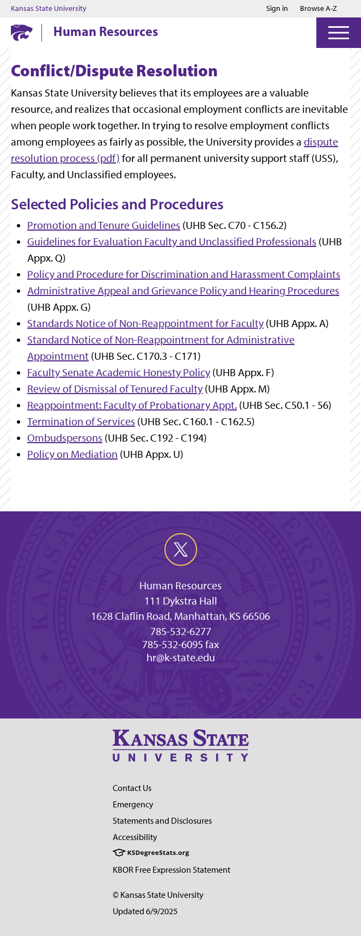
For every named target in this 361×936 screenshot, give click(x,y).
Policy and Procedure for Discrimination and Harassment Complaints (183, 274)
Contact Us (132, 788)
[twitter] (180, 549)
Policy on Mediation (72, 454)
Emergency (133, 804)
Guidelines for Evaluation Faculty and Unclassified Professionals (171, 241)
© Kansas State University (158, 895)
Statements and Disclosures (162, 821)
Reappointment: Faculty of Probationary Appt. (132, 405)
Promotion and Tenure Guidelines (103, 225)
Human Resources (105, 31)
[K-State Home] (22, 32)
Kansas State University (49, 8)
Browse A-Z (318, 8)
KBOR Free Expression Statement (171, 870)
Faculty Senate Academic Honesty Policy (118, 372)
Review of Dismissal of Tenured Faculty (115, 388)
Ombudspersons (64, 437)
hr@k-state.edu (180, 657)
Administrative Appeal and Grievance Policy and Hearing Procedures (183, 290)
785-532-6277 (180, 631)
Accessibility (135, 837)
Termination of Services (81, 421)
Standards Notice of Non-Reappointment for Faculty (145, 323)
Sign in (277, 8)
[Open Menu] (338, 32)
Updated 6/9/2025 (145, 911)
